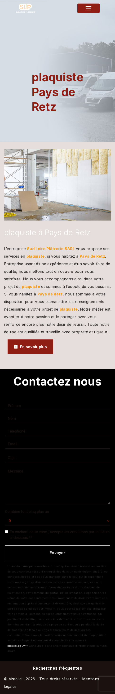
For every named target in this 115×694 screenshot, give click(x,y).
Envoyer (57, 552)
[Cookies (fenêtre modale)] (1, 691)
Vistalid (15, 679)
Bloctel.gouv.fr (17, 645)
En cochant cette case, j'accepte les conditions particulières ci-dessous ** (60, 535)
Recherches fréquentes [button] (57, 668)
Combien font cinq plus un (27, 511)
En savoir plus (30, 346)
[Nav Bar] (88, 8)
